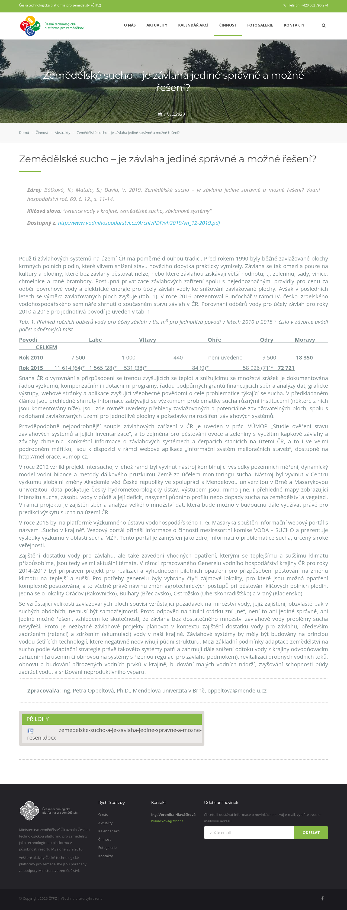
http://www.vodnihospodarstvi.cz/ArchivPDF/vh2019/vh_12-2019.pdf (139, 222)
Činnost (227, 25)
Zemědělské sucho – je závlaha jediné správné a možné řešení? (128, 132)
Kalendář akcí (193, 25)
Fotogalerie (260, 25)
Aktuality (156, 25)
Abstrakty (62, 132)
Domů (24, 132)
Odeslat (311, 832)
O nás (130, 25)
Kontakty (294, 25)
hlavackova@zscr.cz (167, 821)
